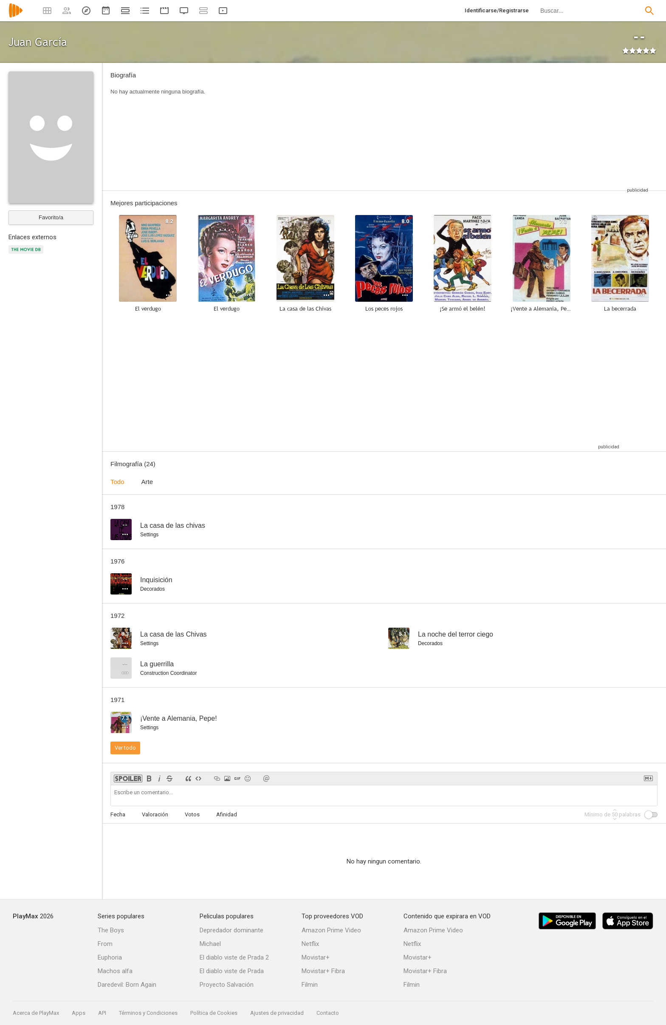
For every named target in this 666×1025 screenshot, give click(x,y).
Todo (117, 481)
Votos (192, 814)
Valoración (155, 814)
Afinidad (226, 814)
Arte (147, 481)
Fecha (117, 814)
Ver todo (125, 748)
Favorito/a (51, 217)
